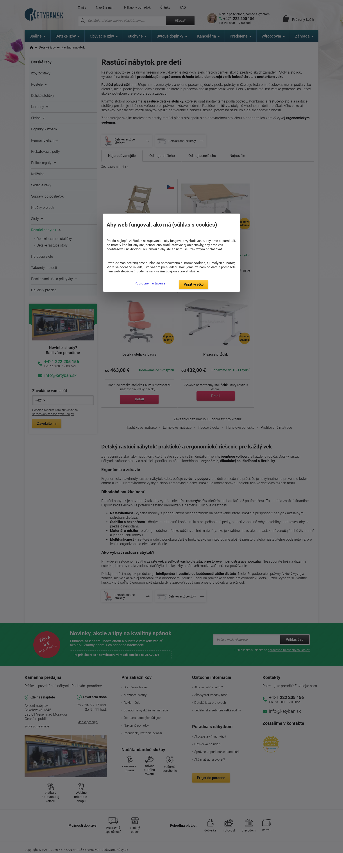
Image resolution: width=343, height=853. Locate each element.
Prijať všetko (194, 284)
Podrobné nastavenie (150, 283)
